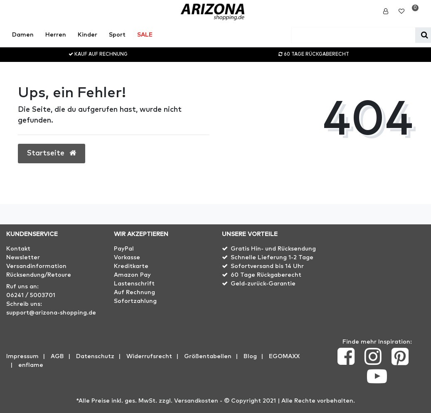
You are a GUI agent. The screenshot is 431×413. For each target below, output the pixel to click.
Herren (55, 35)
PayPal (124, 249)
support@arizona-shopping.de (51, 313)
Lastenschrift (134, 284)
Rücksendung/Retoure (38, 275)
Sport (117, 35)
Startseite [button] (51, 153)
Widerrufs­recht (149, 356)
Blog (250, 356)
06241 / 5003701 (30, 295)
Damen (23, 35)
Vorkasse (127, 258)
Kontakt (18, 249)
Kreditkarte (131, 266)
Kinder (87, 35)
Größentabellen (208, 356)
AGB (57, 356)
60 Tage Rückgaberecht (266, 275)
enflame (30, 365)
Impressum (22, 356)
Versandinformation (36, 266)
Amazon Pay (132, 275)
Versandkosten (196, 401)
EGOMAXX (284, 356)
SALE (145, 35)
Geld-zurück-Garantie (263, 284)
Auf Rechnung (134, 292)
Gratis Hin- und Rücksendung (273, 249)
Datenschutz (95, 356)
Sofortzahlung (135, 301)
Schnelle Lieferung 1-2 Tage (272, 258)
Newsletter (23, 258)
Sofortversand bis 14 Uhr (267, 266)
